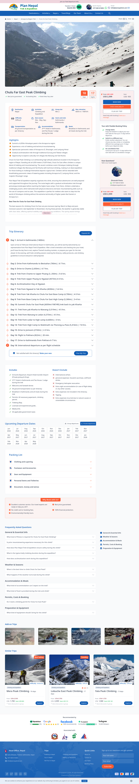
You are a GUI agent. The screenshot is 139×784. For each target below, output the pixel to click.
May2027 (17, 436)
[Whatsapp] (21, 774)
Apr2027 (9, 436)
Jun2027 (26, 436)
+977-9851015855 (13, 758)
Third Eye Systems (75, 775)
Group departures (72, 423)
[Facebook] (7, 774)
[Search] (109, 13)
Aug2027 (43, 436)
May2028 (34, 442)
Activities (46, 13)
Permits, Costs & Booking (111, 544)
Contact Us (99, 13)
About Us (88, 13)
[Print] (133, 19)
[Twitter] (12, 774)
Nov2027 (68, 436)
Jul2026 (17, 430)
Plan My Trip (81, 353)
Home (8, 19)
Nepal (56, 13)
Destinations (34, 13)
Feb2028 (9, 442)
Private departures (88, 423)
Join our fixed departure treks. (69, 2)
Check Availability (117, 107)
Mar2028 (17, 442)
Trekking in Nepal (49, 754)
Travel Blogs (65, 13)
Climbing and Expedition (71, 754)
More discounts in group (15, 704)
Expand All (86, 233)
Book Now (117, 102)
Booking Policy (90, 764)
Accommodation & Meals (111, 540)
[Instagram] (16, 774)
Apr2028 (26, 442)
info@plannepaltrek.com (15, 761)
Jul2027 (34, 436)
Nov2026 (51, 430)
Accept (84, 781)
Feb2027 (77, 430)
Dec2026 (60, 430)
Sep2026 (34, 430)
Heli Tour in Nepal (49, 760)
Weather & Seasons (108, 537)
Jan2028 (85, 436)
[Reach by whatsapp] (101, 8)
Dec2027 (77, 436)
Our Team (77, 13)
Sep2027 (51, 436)
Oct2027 (60, 436)
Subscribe (107, 766)
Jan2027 (68, 430)
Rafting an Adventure (70, 757)
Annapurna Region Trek (28, 19)
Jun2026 (9, 430)
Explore (39, 703)
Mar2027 (85, 430)
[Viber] (25, 774)
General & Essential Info (110, 533)
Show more (47, 213)
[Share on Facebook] (124, 19)
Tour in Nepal (48, 757)
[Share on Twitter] (126, 19)
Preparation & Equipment (111, 548)
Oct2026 (43, 430)
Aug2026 (26, 430)
